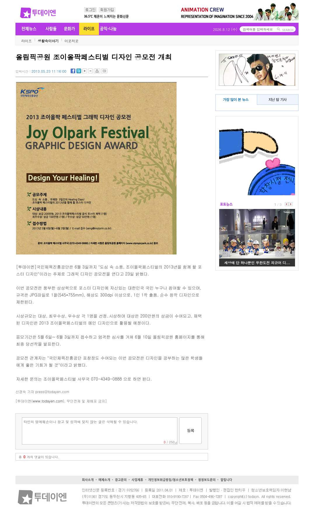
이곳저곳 (71, 40)
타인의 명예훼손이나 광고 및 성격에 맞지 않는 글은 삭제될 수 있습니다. (99, 430)
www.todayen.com (48, 400)
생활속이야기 (48, 40)
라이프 (26, 40)
